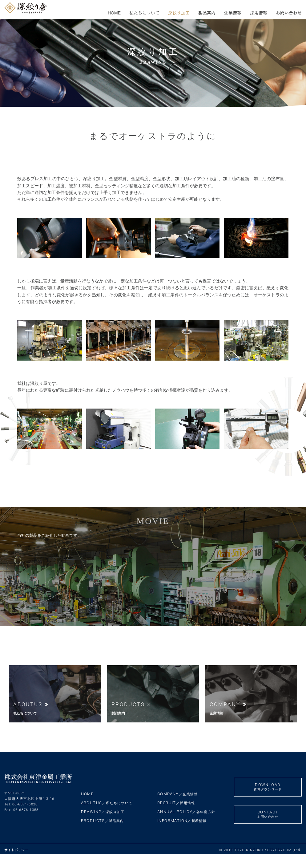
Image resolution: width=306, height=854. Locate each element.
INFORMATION (182, 817)
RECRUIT (176, 799)
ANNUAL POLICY (186, 808)
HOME (87, 790)
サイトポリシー (16, 846)
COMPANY (177, 790)
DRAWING (103, 808)
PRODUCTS (102, 817)
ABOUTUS (107, 799)
